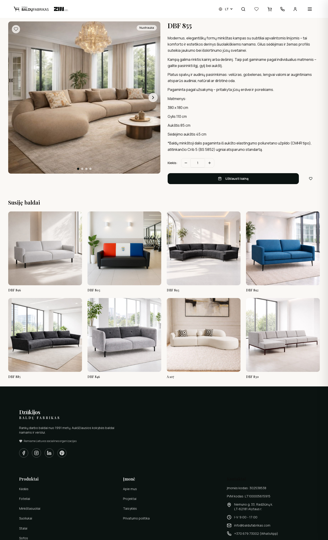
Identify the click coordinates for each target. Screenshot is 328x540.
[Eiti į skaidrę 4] (90, 169)
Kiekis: (172, 163)
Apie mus (130, 489)
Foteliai (24, 498)
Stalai (23, 528)
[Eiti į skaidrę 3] (86, 169)
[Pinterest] (62, 453)
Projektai (129, 498)
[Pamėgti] (256, 9)
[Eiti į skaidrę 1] (78, 169)
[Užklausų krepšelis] (269, 9)
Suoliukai (25, 518)
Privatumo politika (136, 518)
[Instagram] (36, 453)
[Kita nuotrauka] (153, 97)
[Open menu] (309, 9)
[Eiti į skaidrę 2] (82, 169)
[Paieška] (243, 9)
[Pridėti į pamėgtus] (16, 29)
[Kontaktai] (282, 9)
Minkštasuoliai (29, 508)
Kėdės (23, 489)
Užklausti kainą (233, 178)
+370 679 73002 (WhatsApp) (256, 533)
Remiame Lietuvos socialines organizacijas (48, 441)
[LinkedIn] (49, 453)
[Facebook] (23, 453)
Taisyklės (130, 508)
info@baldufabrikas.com (252, 525)
